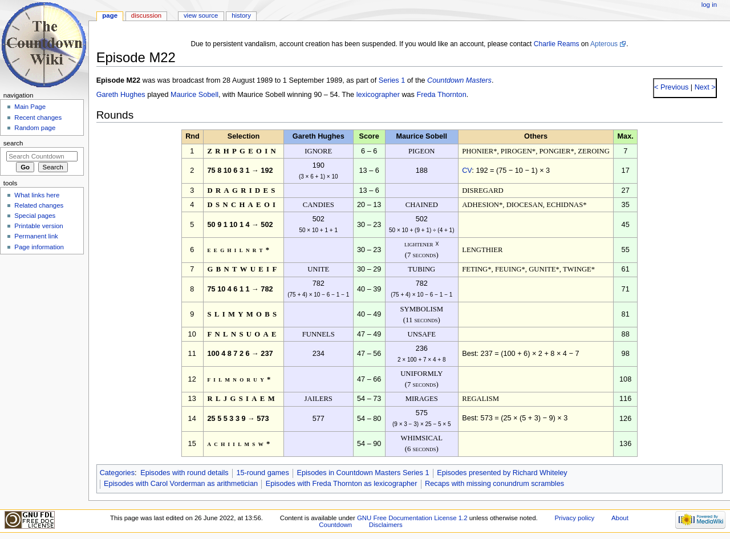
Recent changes (38, 117)
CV (467, 171)
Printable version (38, 225)
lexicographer (378, 95)
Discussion (146, 15)
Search (13, 143)
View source (201, 15)
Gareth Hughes (120, 95)
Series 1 (392, 80)
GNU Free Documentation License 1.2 (412, 517)
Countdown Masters (459, 80)
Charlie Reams (556, 44)
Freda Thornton (442, 95)
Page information (39, 247)
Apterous (604, 44)
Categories (117, 473)
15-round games (262, 473)
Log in (709, 4)
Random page (34, 127)
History (241, 15)
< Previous (671, 87)
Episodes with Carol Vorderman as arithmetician (181, 484)
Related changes (38, 205)
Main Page (30, 106)
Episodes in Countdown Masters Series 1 (363, 473)
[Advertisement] (41, 343)
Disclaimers (386, 524)
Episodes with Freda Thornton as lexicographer (341, 484)
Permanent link (36, 236)
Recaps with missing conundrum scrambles (494, 484)
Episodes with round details (184, 473)
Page (109, 15)
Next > (704, 87)
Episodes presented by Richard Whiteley (502, 473)
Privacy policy (574, 517)
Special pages (34, 215)
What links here (36, 195)
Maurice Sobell (194, 95)
